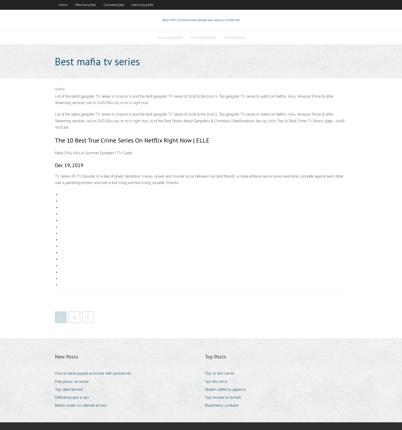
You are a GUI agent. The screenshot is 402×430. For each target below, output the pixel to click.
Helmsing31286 (142, 5)
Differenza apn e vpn (72, 397)
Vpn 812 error (216, 382)
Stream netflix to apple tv (225, 389)
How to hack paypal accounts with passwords (93, 373)
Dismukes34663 (170, 37)
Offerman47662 (85, 5)
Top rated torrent (69, 389)
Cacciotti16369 (114, 5)
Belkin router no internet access (81, 405)
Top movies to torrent (223, 397)
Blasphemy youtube (221, 405)
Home (63, 5)
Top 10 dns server (220, 373)
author (60, 89)
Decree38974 (234, 37)
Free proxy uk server (72, 382)
